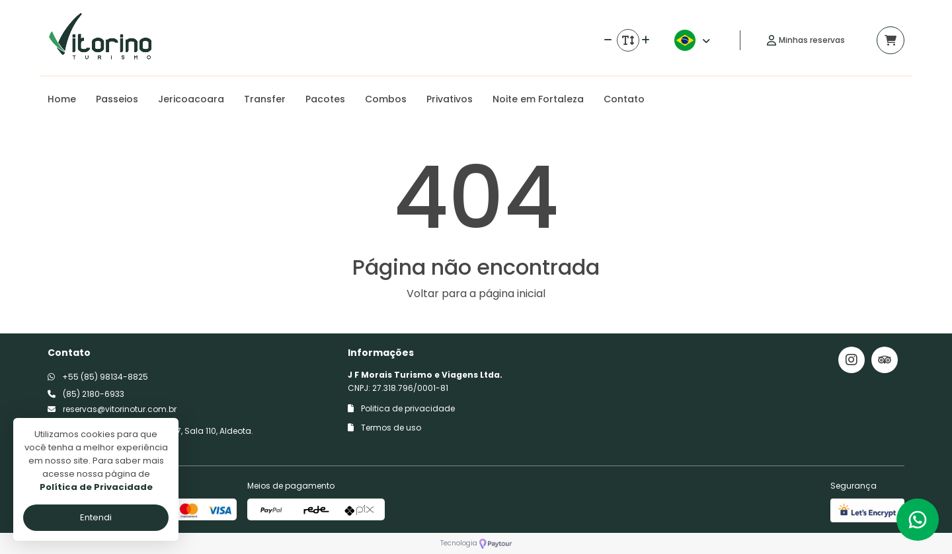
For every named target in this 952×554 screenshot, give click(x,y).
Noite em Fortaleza (538, 99)
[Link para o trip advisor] (884, 360)
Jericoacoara (191, 99)
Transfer (265, 99)
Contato (624, 99)
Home (62, 99)
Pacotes (325, 99)
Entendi (96, 517)
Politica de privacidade (401, 408)
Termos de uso (384, 427)
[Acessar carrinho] (890, 40)
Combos (386, 99)
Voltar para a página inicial (476, 293)
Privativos (449, 99)
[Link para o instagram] (851, 360)
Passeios (117, 99)
